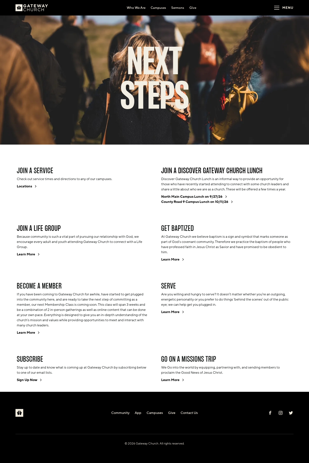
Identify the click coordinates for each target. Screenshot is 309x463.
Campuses (155, 413)
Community (120, 413)
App (138, 413)
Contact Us (189, 413)
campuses (103, 179)
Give (171, 413)
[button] (282, 8)
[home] (33, 7)
